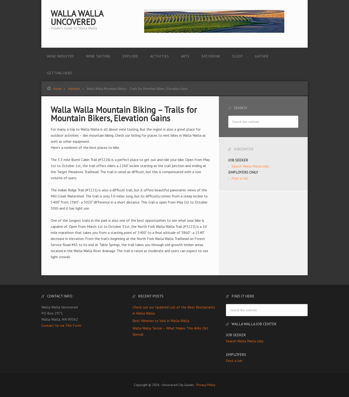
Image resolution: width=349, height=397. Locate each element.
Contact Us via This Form (61, 325)
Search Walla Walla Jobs (250, 166)
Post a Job (239, 178)
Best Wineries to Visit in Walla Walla (160, 320)
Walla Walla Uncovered (77, 17)
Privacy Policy (205, 385)
